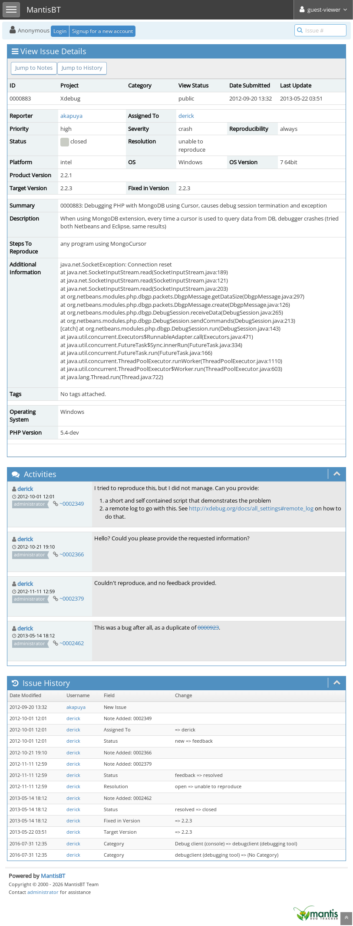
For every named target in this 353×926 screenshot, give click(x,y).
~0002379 (71, 598)
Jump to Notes (34, 67)
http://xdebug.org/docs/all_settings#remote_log (251, 508)
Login (59, 31)
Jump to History (82, 67)
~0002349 (71, 503)
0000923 (208, 627)
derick (186, 116)
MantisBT (53, 876)
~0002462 (71, 643)
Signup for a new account (102, 31)
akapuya (71, 116)
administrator (43, 892)
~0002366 (71, 554)
